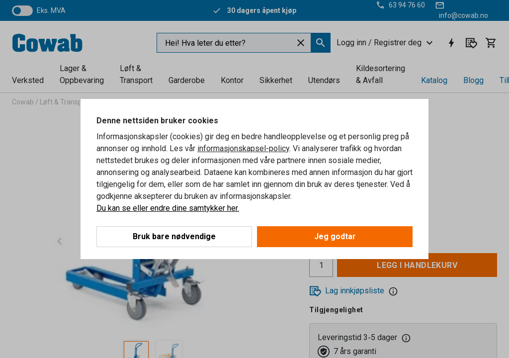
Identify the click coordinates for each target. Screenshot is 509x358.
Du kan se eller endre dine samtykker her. (167, 208)
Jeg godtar (335, 236)
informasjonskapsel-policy (243, 148)
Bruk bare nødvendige (174, 236)
